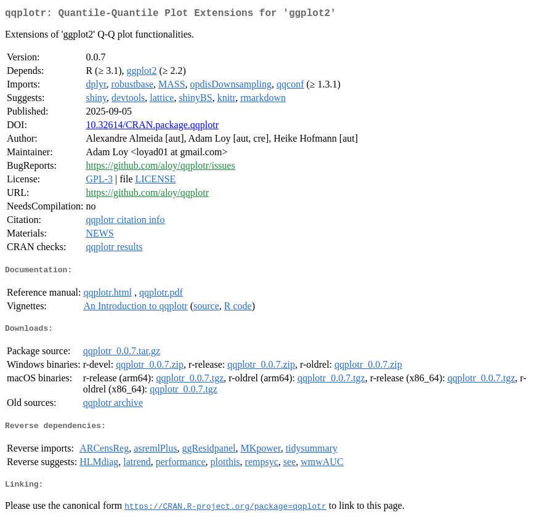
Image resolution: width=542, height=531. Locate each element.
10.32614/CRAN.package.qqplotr (152, 127)
